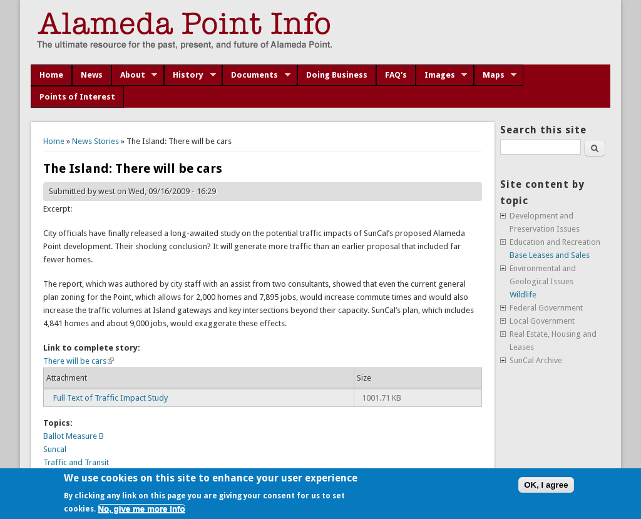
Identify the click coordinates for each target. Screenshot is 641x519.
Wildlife (523, 294)
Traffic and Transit (76, 462)
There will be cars (78, 361)
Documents (256, 75)
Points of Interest (77, 96)
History (190, 75)
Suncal (54, 449)
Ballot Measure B (73, 436)
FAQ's (396, 75)
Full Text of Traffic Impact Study (110, 398)
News (92, 75)
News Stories (95, 141)
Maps (495, 75)
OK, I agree (546, 485)
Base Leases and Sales (550, 255)
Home (51, 75)
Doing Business (336, 75)
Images (442, 75)
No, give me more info (141, 508)
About (134, 75)
